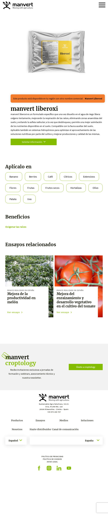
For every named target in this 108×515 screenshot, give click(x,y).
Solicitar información (34, 141)
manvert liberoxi (93, 98)
